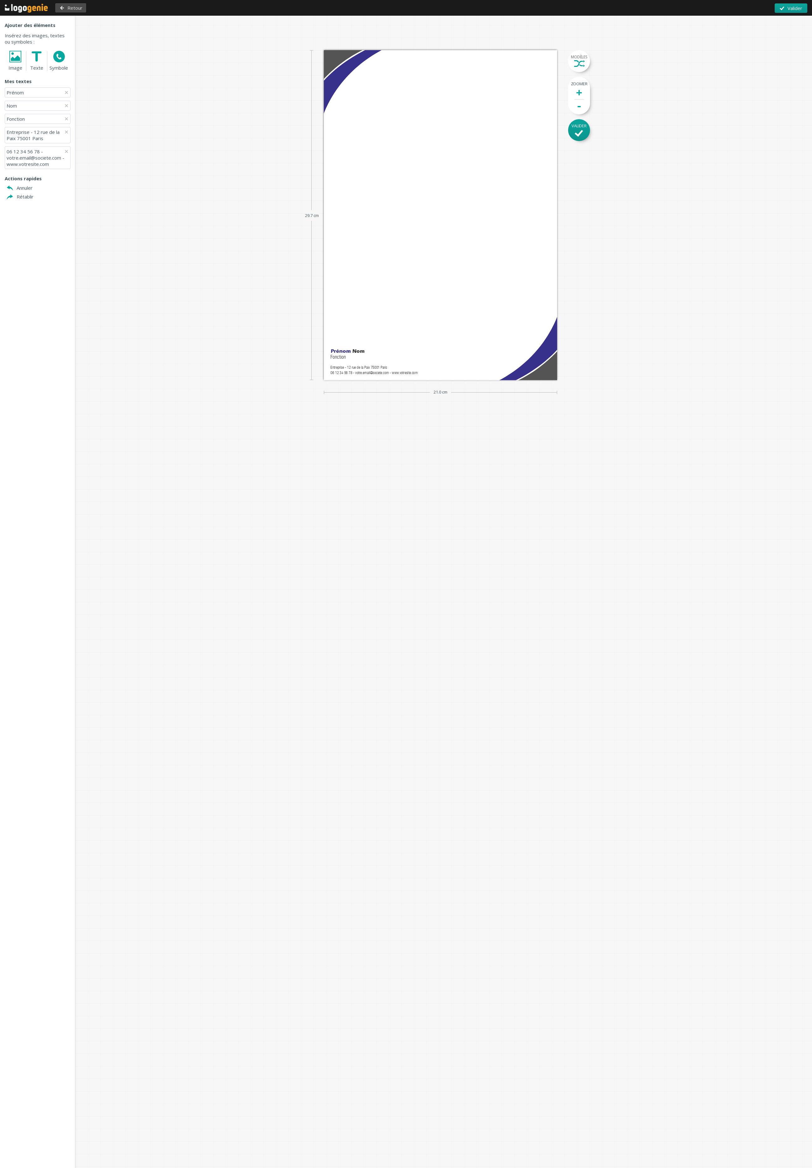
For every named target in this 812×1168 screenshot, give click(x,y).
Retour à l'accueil (26, 8)
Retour (74, 8)
